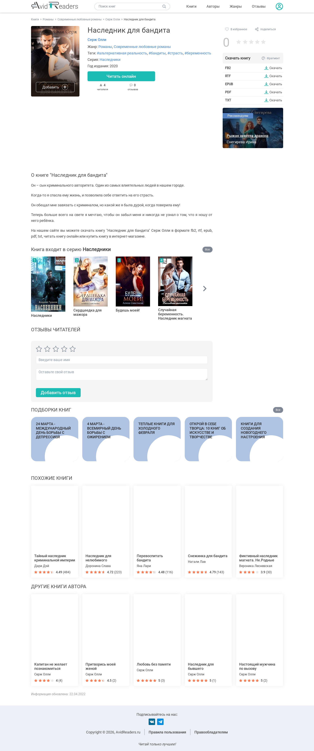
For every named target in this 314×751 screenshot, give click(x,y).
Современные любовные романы (142, 47)
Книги (191, 6)
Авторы (213, 6)
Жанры (236, 6)
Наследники (110, 59)
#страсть (175, 53)
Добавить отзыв (58, 392)
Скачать (275, 68)
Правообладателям (211, 732)
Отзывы (259, 6)
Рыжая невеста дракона (247, 136)
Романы (105, 47)
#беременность (198, 53)
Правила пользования (167, 732)
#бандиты (157, 53)
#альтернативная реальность (122, 53)
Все (207, 249)
